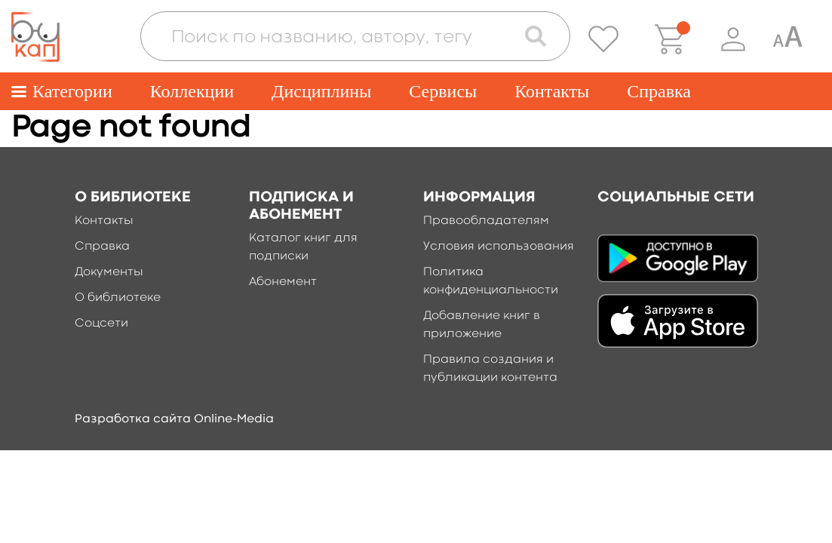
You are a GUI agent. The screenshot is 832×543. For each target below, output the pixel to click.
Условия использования (498, 246)
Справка (659, 91)
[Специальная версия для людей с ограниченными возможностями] (787, 39)
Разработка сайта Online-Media (174, 419)
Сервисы (443, 91)
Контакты (551, 91)
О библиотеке (118, 298)
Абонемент (283, 282)
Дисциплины (321, 91)
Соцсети (101, 323)
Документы (109, 272)
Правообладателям (486, 221)
